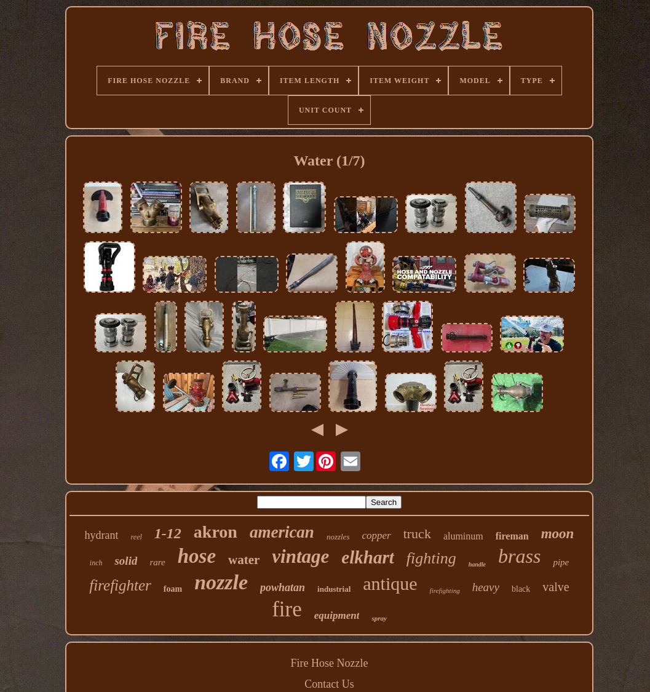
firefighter (120, 585)
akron (215, 531)
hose (197, 556)
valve (555, 587)
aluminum (463, 536)
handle (477, 564)
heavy (485, 587)
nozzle (221, 582)
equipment (337, 615)
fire (287, 609)
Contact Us (329, 684)
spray (378, 618)
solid (125, 560)
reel (136, 537)
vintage (300, 556)
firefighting (445, 590)
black (521, 589)
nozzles (338, 536)
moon (557, 533)
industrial (334, 589)
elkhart (367, 557)
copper (376, 535)
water (244, 559)
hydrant (102, 535)
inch (96, 563)
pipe (561, 562)
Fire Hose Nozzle (329, 663)
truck (417, 533)
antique (390, 583)
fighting (431, 558)
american (282, 532)
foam (173, 589)
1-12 (167, 533)
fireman (512, 536)
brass (519, 556)
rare (157, 562)
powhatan (282, 587)
